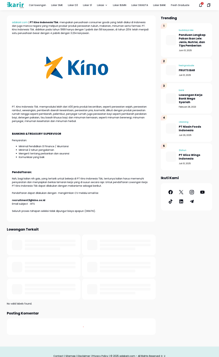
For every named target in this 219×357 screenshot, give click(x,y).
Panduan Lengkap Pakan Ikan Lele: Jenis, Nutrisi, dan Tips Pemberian (192, 40)
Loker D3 (73, 5)
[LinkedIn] (181, 201)
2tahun (182, 150)
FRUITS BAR (187, 70)
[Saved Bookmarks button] (208, 5)
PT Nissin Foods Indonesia (190, 128)
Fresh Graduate (180, 5)
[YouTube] (202, 192)
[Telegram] (191, 201)
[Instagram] (191, 192)
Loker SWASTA (139, 5)
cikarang (183, 121)
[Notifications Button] (200, 5)
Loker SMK (57, 5)
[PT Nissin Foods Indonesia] (171, 128)
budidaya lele (186, 30)
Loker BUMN (119, 5)
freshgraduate (186, 65)
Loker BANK (159, 5)
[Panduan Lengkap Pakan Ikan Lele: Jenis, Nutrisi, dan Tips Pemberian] (171, 40)
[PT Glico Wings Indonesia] (171, 156)
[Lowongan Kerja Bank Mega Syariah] (171, 98)
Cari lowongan (37, 5)
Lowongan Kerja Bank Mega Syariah (190, 98)
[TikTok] (170, 201)
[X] (181, 192)
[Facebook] (170, 192)
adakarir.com (20, 22)
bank (181, 90)
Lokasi (102, 5)
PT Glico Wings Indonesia (189, 157)
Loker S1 (87, 5)
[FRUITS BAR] (171, 70)
